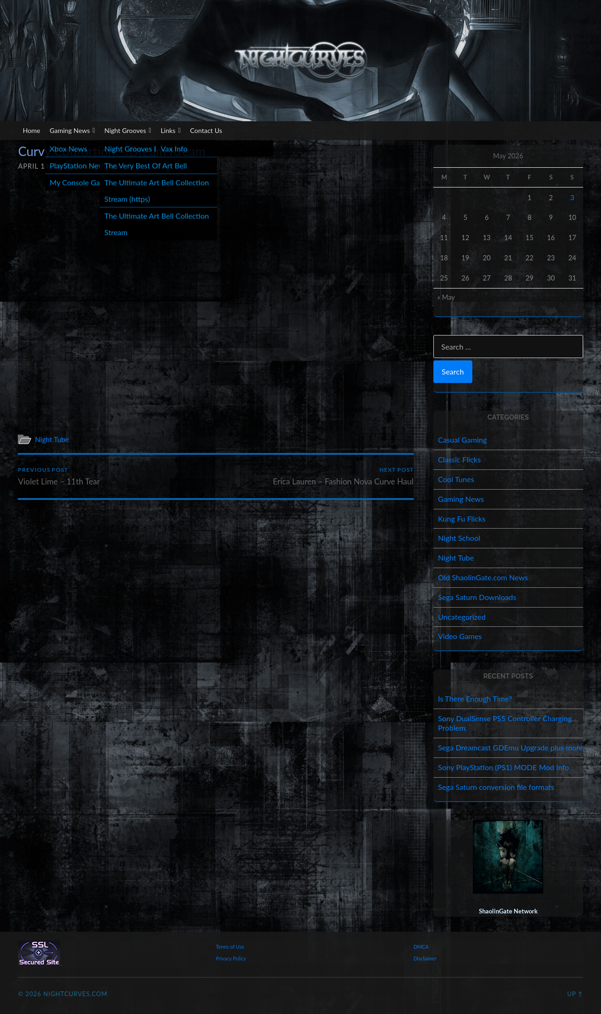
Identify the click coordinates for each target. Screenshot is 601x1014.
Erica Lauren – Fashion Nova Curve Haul (343, 476)
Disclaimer (425, 958)
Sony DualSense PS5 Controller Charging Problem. (505, 723)
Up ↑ (575, 994)
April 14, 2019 (44, 166)
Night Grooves (127, 130)
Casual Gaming (462, 439)
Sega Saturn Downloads (477, 597)
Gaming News (72, 130)
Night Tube (52, 439)
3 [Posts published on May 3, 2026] (572, 198)
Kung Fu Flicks (461, 518)
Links (171, 130)
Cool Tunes (456, 479)
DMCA (421, 947)
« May (446, 297)
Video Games (460, 636)
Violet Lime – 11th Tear (59, 476)
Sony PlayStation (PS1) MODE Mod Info (503, 767)
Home (31, 130)
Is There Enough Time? (475, 698)
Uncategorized (462, 616)
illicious (101, 166)
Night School (459, 537)
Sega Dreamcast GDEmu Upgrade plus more (510, 747)
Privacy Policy (231, 958)
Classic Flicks (459, 459)
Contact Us (206, 130)
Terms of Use (230, 947)
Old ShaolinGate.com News (483, 577)
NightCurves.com (75, 994)
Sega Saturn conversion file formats (496, 786)
